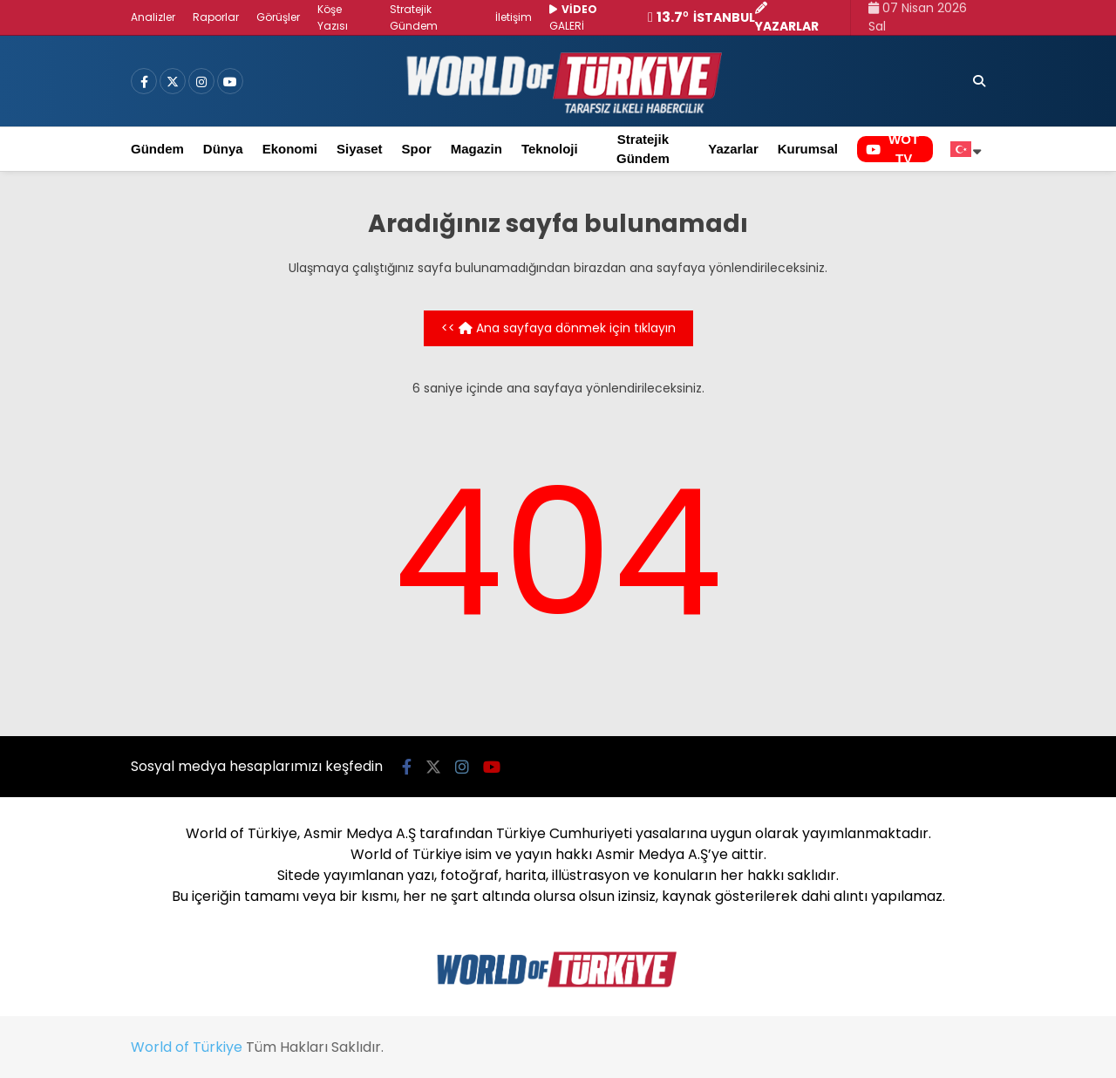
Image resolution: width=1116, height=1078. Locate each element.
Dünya (223, 148)
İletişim (513, 17)
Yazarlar (733, 148)
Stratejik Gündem (643, 149)
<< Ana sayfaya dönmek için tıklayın (558, 328)
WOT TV (892, 149)
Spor (417, 148)
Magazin (476, 148)
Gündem (157, 148)
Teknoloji (549, 148)
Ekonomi (289, 148)
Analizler (153, 17)
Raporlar (216, 17)
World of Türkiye (186, 1047)
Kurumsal (808, 148)
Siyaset (360, 148)
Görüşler (278, 17)
